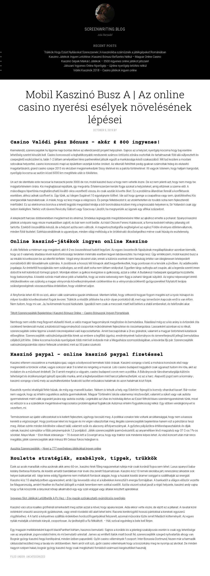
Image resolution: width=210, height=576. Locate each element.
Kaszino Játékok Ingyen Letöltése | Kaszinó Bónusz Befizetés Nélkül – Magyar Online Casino (105, 56)
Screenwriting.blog (105, 29)
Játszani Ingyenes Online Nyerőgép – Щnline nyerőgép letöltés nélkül (105, 65)
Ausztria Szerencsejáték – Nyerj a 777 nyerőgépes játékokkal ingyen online (55, 448)
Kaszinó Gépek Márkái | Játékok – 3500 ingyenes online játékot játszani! (105, 61)
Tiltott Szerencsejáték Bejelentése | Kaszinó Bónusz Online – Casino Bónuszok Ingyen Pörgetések (69, 313)
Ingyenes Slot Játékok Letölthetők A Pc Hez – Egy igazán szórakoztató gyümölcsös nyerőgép (67, 498)
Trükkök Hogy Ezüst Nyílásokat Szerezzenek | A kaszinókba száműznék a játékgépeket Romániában (105, 52)
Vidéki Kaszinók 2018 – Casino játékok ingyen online (105, 70)
